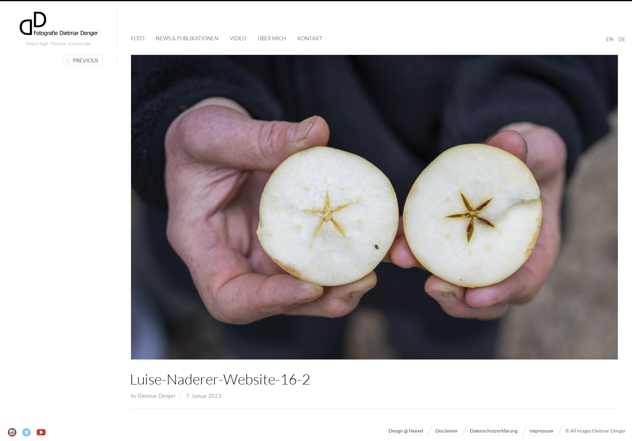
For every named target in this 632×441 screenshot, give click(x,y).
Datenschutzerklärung (494, 431)
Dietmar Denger (157, 396)
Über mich (272, 38)
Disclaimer (446, 431)
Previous (85, 60)
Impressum (541, 431)
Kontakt (309, 38)
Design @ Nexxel (406, 431)
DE (622, 39)
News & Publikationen (187, 38)
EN (609, 39)
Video (238, 38)
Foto (137, 38)
